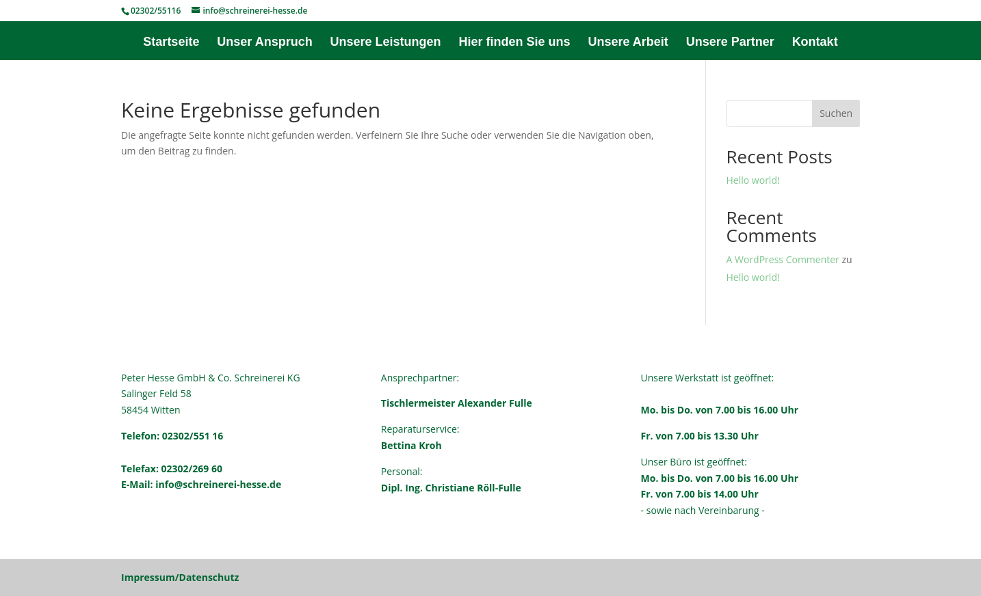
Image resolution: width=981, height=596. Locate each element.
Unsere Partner (730, 43)
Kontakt (815, 43)
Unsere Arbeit (628, 43)
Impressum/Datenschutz (180, 577)
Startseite (171, 43)
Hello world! (753, 180)
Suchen (836, 113)
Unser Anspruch (264, 43)
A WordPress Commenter (783, 259)
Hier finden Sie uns (514, 43)
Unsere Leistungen (385, 43)
